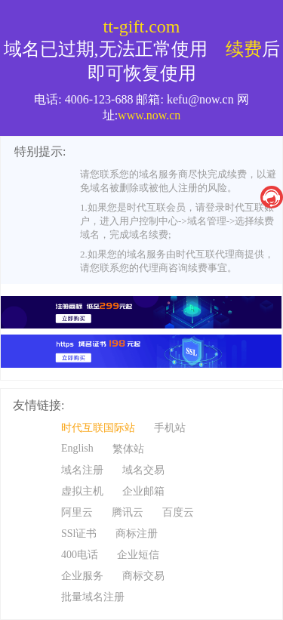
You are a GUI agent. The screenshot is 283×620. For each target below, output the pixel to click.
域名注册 (82, 470)
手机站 (170, 427)
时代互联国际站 (98, 427)
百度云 (178, 512)
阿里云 (77, 512)
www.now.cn (149, 115)
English (77, 448)
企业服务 (82, 575)
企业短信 (138, 554)
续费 (244, 49)
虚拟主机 (82, 491)
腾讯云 (127, 512)
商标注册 (136, 533)
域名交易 (143, 470)
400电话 (79, 554)
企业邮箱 (143, 491)
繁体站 (128, 449)
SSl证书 (79, 533)
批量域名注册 (93, 597)
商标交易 (143, 575)
